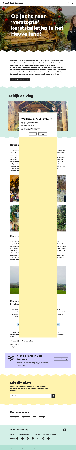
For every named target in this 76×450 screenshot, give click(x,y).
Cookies (43, 449)
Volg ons (12, 438)
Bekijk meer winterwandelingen (27, 324)
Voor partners (52, 449)
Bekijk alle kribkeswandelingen (20, 79)
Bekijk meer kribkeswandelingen (50, 324)
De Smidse (17, 257)
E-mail (42, 418)
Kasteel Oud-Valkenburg (40, 159)
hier (33, 170)
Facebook (25, 418)
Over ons (37, 434)
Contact (12, 434)
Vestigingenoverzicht (25, 434)
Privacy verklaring (32, 449)
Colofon (22, 449)
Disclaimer (13, 449)
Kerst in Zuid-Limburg (61, 359)
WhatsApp (14, 418)
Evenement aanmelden (49, 434)
